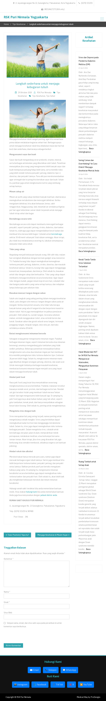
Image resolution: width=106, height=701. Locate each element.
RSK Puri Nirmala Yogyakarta (26, 17)
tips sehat (50, 96)
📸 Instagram (20, 684)
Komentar (8, 559)
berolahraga (56, 234)
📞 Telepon (50, 670)
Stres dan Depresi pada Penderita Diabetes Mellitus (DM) (89, 61)
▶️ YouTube (86, 684)
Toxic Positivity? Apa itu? (18, 535)
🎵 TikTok (58, 684)
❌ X (71, 684)
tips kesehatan (38, 96)
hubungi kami (31, 492)
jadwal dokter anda (48, 495)
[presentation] (20, 636)
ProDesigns (95, 697)
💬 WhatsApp (69, 670)
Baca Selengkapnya (87, 251)
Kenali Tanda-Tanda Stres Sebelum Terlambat (87, 263)
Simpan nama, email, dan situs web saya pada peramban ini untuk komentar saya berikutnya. (33, 625)
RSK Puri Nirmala (44, 92)
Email (7, 602)
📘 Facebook (40, 684)
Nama (7, 592)
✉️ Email (34, 670)
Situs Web (8, 613)
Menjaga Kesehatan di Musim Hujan (52, 535)
